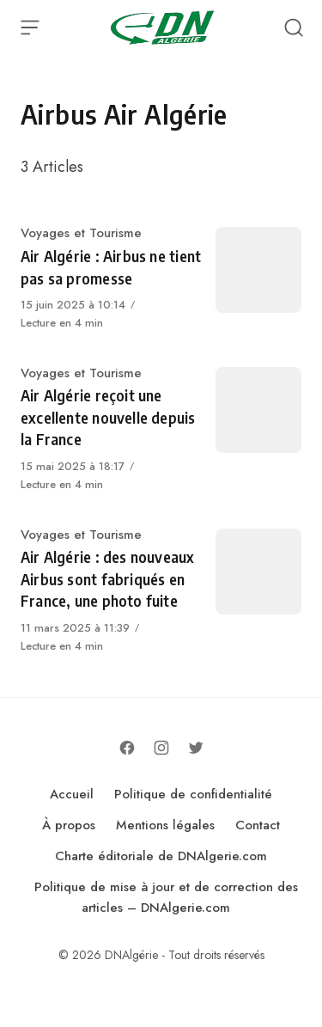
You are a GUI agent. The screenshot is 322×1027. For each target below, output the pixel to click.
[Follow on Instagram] (161, 747)
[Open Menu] (30, 27)
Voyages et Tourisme (81, 232)
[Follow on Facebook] (127, 747)
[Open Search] (293, 27)
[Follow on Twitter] (195, 747)
